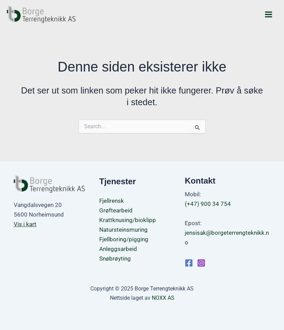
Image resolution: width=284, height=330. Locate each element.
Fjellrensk (111, 200)
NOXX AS (163, 298)
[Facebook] (189, 263)
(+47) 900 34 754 (208, 203)
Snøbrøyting (115, 258)
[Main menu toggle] (268, 14)
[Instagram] (201, 263)
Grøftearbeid (116, 210)
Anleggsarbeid (118, 248)
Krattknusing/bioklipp (127, 220)
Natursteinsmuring (123, 229)
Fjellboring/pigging (123, 239)
